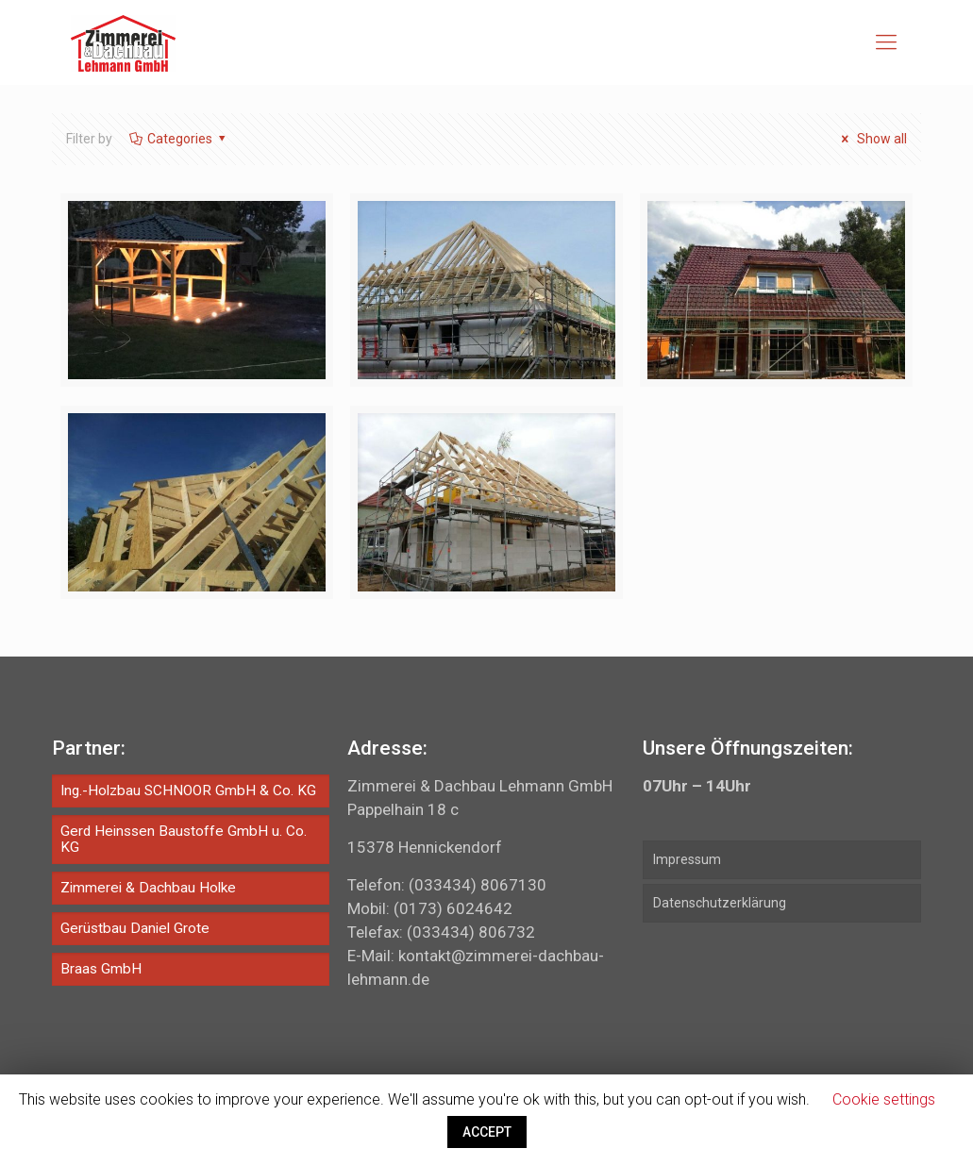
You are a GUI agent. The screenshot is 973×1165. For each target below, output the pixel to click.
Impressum (687, 859)
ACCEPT (487, 1132)
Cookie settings (883, 1099)
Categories (178, 138)
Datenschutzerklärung (719, 902)
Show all (871, 138)
